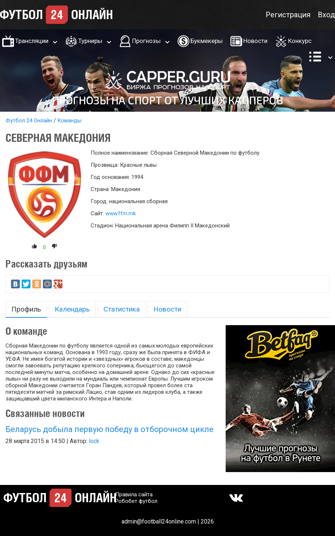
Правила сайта (134, 494)
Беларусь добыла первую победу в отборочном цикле (110, 429)
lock (94, 441)
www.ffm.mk (120, 213)
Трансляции (31, 40)
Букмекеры (206, 40)
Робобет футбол (136, 501)
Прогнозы (146, 40)
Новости (255, 40)
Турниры (90, 40)
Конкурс (300, 40)
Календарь (72, 309)
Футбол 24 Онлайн (29, 120)
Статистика (121, 309)
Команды (69, 120)
